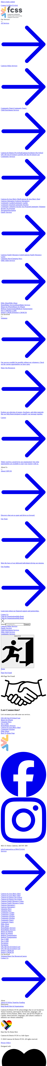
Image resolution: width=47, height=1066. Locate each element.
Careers (24, 956)
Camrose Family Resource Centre (12, 255)
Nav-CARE (5, 310)
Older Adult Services (8, 632)
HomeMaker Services (8, 305)
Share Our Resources (14, 956)
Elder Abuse (5, 303)
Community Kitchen (8, 205)
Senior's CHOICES (7, 312)
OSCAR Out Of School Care (10, 155)
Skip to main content (8, 2)
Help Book (20, 616)
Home (3, 669)
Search (3, 624)
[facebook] (23, 796)
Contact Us (4, 5)
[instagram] (23, 842)
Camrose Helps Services (9, 626)
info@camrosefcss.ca (8, 849)
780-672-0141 (13, 5)
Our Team (12, 1002)
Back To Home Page (8, 733)
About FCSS (5, 1002)
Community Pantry (7, 108)
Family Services (6, 628)
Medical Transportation (9, 309)
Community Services (8, 634)
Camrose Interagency (8, 201)
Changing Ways (6, 259)
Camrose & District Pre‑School (11, 153)
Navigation (4, 210)
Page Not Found (6, 673)
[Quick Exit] (17, 651)
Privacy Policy (6, 1043)
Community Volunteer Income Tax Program (15, 207)
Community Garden (7, 203)
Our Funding (20, 1002)
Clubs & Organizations (8, 616)
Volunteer (4, 956)
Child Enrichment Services (10, 630)
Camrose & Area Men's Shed (10, 199)
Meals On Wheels (7, 307)
